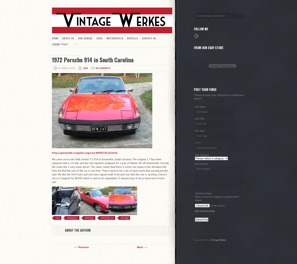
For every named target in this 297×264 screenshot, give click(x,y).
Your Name (200, 106)
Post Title (199, 118)
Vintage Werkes (218, 240)
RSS (196, 36)
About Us (68, 38)
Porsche (89, 218)
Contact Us (149, 38)
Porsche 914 (107, 218)
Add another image (205, 210)
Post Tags (200, 130)
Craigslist (72, 218)
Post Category (202, 154)
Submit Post (60, 44)
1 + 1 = (198, 142)
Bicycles (132, 38)
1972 (57, 218)
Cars (99, 38)
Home (55, 38)
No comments (103, 68)
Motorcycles (114, 38)
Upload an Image (203, 193)
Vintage (124, 218)
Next (140, 247)
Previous (83, 247)
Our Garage (85, 38)
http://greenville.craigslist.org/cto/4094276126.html (84, 153)
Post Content (201, 163)
